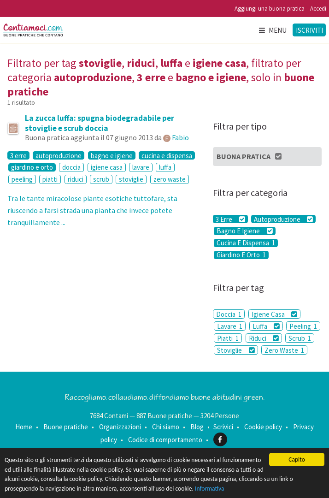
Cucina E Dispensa (246, 243)
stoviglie (131, 179)
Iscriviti (309, 30)
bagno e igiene (112, 155)
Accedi (318, 8)
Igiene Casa (274, 314)
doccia (71, 167)
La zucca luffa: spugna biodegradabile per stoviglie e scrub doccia (99, 123)
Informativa (209, 488)
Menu (272, 30)
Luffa (266, 326)
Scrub (299, 338)
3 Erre (230, 219)
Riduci (264, 338)
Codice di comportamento (165, 439)
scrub (101, 179)
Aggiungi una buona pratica (270, 8)
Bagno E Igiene (244, 231)
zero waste (169, 179)
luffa (165, 167)
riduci (75, 179)
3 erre (18, 155)
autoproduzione (58, 155)
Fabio (180, 137)
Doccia (228, 314)
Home (23, 426)
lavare (140, 167)
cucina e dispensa (166, 155)
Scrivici (223, 426)
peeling (22, 179)
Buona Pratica (249, 156)
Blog (197, 426)
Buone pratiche (65, 426)
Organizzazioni (120, 426)
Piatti (228, 338)
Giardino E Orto (241, 255)
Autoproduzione (283, 219)
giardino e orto (32, 167)
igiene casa (107, 167)
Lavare (229, 326)
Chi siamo (165, 426)
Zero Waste (284, 350)
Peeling (303, 326)
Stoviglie (235, 350)
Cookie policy (263, 426)
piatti (50, 179)
